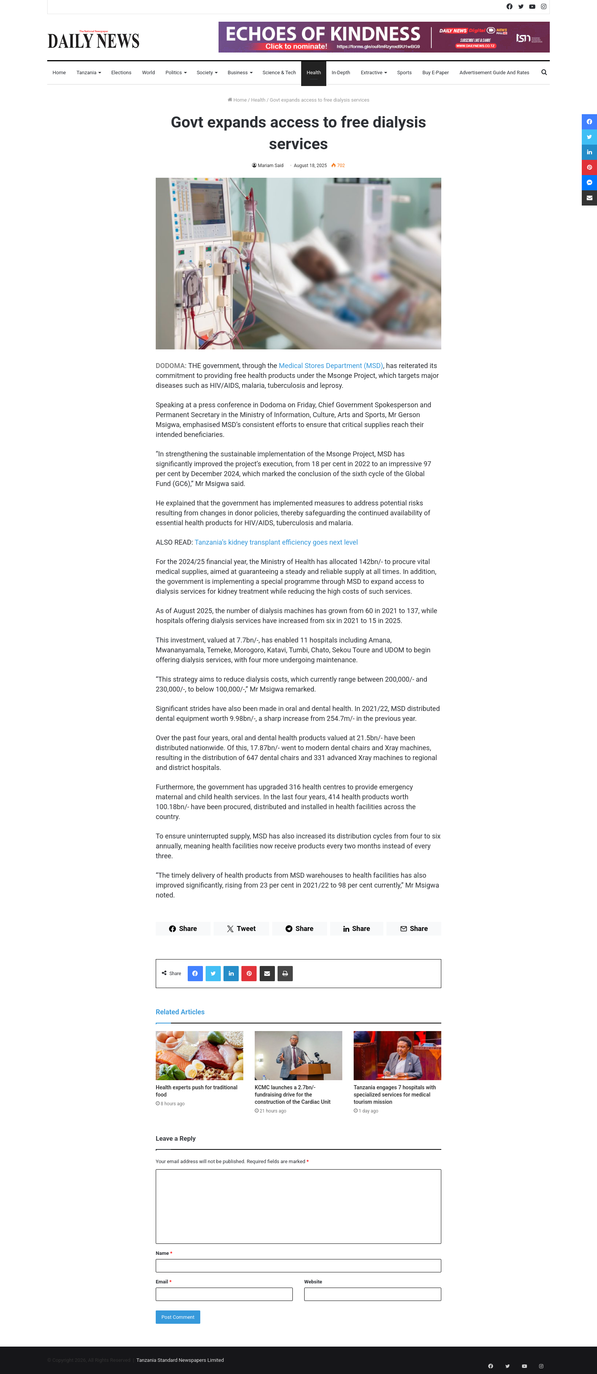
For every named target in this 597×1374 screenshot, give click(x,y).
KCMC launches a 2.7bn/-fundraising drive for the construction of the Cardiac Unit (292, 1094)
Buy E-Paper (435, 72)
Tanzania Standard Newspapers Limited (180, 1360)
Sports (404, 72)
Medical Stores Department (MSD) (331, 366)
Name (164, 1253)
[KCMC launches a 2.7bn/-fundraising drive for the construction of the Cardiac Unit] (298, 1056)
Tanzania (86, 72)
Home (59, 72)
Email (164, 1282)
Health (313, 72)
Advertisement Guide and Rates (494, 72)
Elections (121, 72)
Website (313, 1282)
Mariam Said (271, 165)
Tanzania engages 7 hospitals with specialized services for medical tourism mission (395, 1094)
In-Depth (341, 72)
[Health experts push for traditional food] (199, 1056)
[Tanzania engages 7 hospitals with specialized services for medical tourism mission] (397, 1056)
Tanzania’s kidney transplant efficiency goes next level (276, 542)
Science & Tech (279, 72)
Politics (174, 72)
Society (205, 72)
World (148, 72)
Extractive (372, 72)
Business (238, 72)
